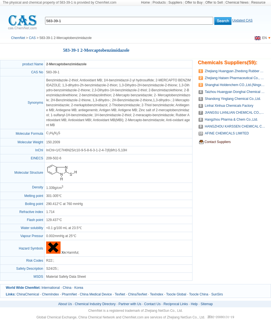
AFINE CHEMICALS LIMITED (227, 133)
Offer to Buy (194, 2)
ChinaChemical (28, 294)
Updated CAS (242, 20)
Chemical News (236, 2)
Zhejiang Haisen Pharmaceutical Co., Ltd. (235, 78)
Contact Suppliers (218, 142)
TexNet (120, 294)
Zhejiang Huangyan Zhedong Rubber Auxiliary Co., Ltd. (235, 71)
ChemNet (18, 38)
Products (159, 2)
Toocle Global (176, 294)
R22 (49, 261)
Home (145, 2)
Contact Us (152, 304)
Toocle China (198, 294)
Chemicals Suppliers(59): (227, 62)
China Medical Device (96, 294)
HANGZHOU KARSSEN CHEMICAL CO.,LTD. (235, 126)
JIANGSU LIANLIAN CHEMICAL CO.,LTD (235, 113)
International (50, 288)
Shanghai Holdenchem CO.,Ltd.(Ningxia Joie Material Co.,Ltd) (235, 85)
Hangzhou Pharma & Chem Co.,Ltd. (231, 119)
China (67, 288)
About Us (65, 304)
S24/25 (51, 269)
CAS (32, 38)
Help (194, 304)
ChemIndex (50, 294)
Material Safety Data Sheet (66, 277)
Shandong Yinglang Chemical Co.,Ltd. (233, 99)
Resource (258, 2)
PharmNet (69, 294)
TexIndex (156, 294)
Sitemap (206, 304)
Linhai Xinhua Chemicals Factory (229, 106)
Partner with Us (130, 304)
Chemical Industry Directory (95, 304)
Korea (78, 288)
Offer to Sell (214, 2)
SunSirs (217, 294)
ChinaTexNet (137, 294)
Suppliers (175, 2)
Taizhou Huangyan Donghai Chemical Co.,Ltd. (235, 92)
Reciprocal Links (175, 304)
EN (261, 38)
